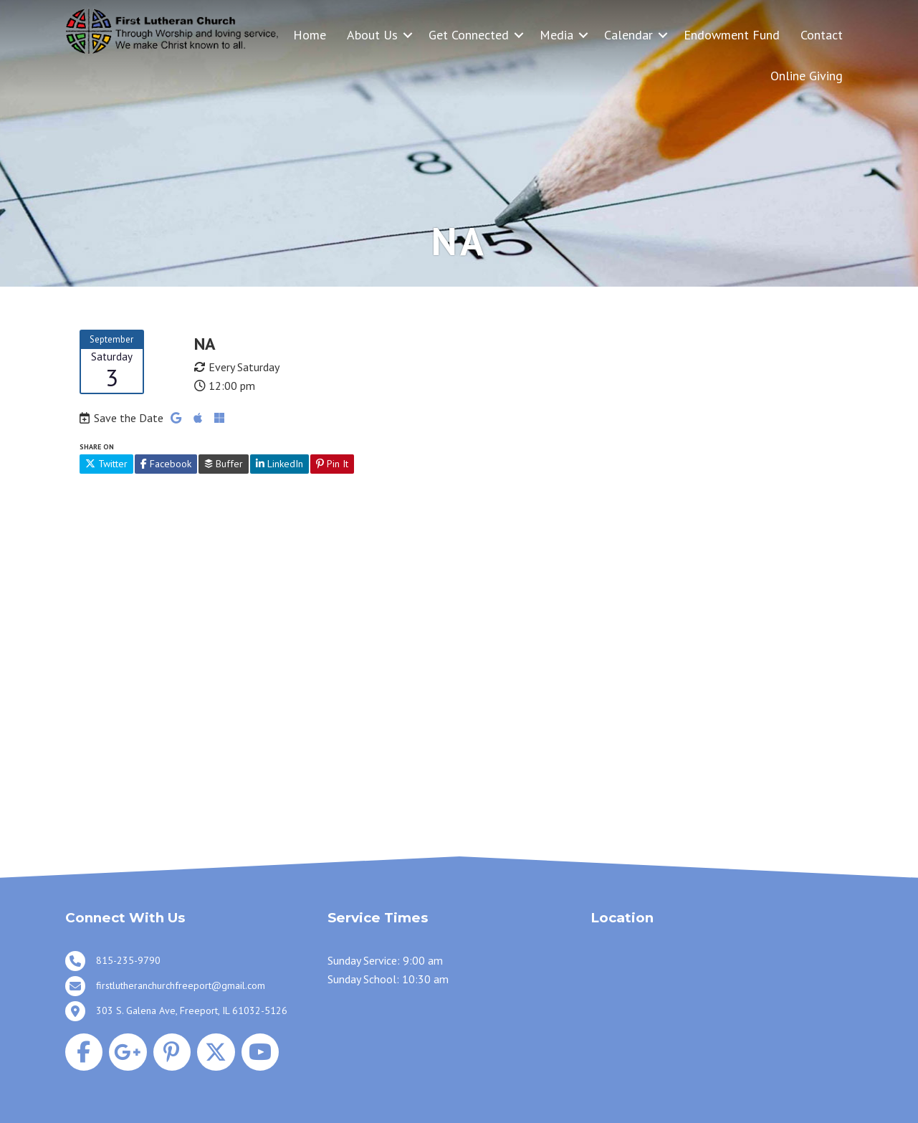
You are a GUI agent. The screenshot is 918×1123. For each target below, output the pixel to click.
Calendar (628, 35)
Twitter (106, 463)
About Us (372, 35)
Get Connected (469, 35)
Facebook (165, 463)
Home (309, 35)
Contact (821, 35)
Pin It (332, 463)
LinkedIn (279, 463)
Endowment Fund (732, 35)
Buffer (223, 463)
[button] (408, 34)
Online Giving (806, 75)
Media (556, 35)
